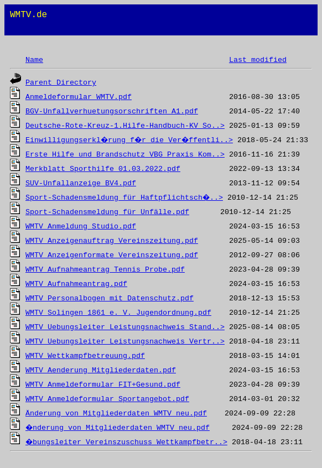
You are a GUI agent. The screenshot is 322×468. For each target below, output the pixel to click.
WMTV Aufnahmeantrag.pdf (76, 284)
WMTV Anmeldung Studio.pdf (80, 226)
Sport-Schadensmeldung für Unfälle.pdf (107, 212)
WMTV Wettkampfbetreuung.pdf (85, 356)
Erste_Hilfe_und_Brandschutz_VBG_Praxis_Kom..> (125, 154)
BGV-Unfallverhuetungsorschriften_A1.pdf (111, 111)
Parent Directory (60, 83)
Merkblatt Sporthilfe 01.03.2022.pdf (102, 169)
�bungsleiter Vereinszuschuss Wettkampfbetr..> (127, 442)
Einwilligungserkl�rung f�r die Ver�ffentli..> (131, 140)
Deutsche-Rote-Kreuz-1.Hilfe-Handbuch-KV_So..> (125, 126)
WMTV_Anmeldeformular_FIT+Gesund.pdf (102, 385)
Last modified (258, 60)
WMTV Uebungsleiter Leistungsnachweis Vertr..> (125, 341)
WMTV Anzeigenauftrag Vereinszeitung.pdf (111, 241)
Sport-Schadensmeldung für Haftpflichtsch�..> (125, 198)
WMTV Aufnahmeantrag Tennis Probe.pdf (105, 270)
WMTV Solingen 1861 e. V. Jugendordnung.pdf (118, 313)
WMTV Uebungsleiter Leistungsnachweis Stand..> (125, 327)
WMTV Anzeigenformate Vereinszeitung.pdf (111, 255)
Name (34, 60)
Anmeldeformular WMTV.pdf (78, 97)
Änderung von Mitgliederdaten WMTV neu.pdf (116, 413)
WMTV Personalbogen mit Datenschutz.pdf (109, 298)
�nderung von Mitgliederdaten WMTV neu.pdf (118, 428)
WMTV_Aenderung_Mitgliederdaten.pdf (100, 370)
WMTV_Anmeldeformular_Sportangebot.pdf (107, 399)
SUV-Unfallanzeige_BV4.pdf (80, 183)
